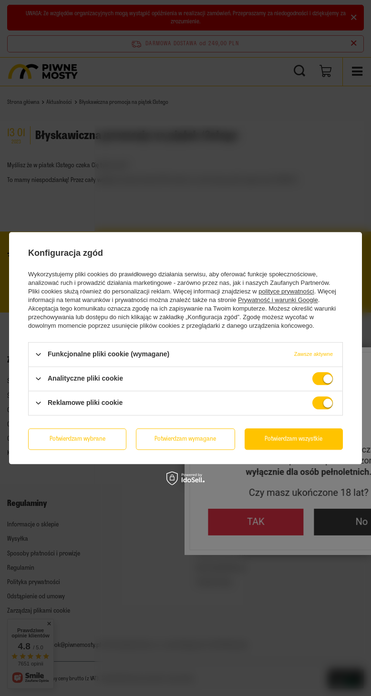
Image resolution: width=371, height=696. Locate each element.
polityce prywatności (286, 291)
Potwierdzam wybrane (77, 438)
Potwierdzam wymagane (185, 438)
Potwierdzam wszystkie (293, 438)
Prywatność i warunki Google (278, 299)
